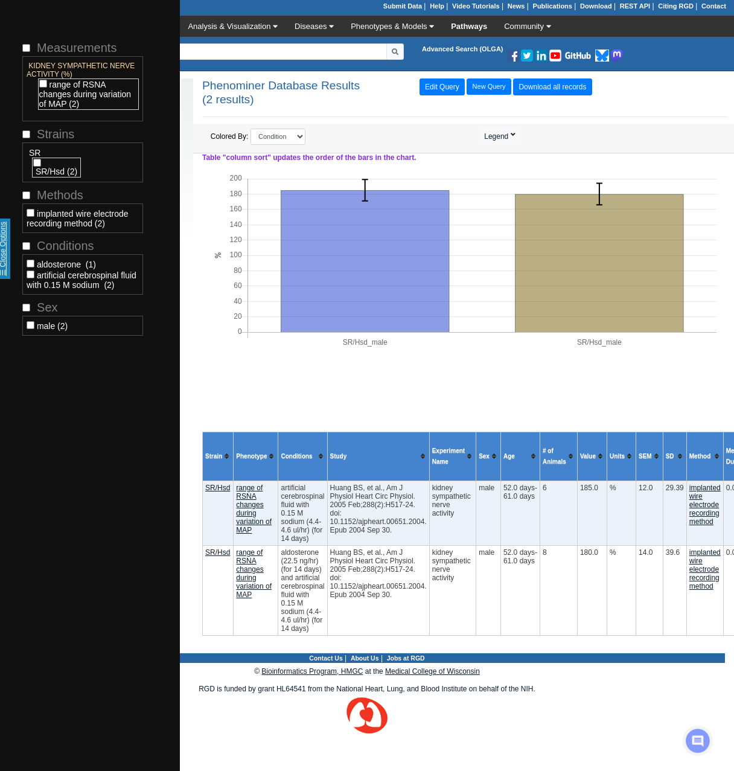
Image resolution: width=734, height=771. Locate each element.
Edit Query (442, 87)
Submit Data (402, 6)
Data (159, 26)
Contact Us (325, 658)
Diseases (314, 26)
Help (437, 6)
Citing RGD (676, 6)
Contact (713, 6)
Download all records (552, 87)
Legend (497, 136)
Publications (552, 6)
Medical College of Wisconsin (432, 671)
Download (596, 6)
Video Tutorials (475, 6)
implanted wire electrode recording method (705, 505)
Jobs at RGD (406, 658)
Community (527, 26)
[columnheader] (218, 456)
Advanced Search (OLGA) (462, 49)
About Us (365, 658)
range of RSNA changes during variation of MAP (254, 509)
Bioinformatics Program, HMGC (312, 671)
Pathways (469, 26)
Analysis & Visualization (233, 26)
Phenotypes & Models (392, 26)
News (516, 6)
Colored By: (258, 137)
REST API (635, 6)
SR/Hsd (217, 488)
